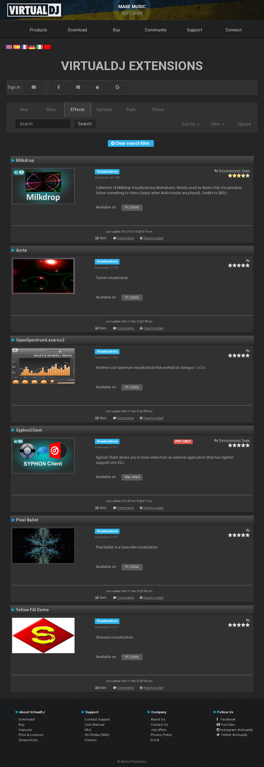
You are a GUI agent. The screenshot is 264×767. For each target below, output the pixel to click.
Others (158, 109)
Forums (91, 740)
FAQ (88, 730)
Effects (78, 109)
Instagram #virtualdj (234, 730)
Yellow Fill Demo (32, 609)
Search (85, 123)
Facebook (226, 719)
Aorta (21, 250)
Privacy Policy (161, 735)
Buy (116, 30)
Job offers (158, 730)
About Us (158, 719)
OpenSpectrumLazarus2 (40, 340)
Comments (125, 238)
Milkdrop (25, 160)
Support (194, 30)
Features (25, 730)
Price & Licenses (31, 735)
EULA (155, 740)
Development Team (234, 171)
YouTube (225, 725)
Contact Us (159, 725)
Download (77, 30)
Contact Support (97, 719)
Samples (104, 109)
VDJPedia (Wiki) (97, 735)
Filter (217, 124)
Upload (244, 124)
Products (38, 30)
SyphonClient (29, 430)
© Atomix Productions (132, 762)
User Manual (94, 725)
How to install (153, 238)
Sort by (190, 124)
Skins (51, 109)
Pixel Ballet (27, 520)
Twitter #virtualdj (232, 735)
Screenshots (28, 740)
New (24, 109)
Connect (234, 30)
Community (156, 30)
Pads (131, 109)
